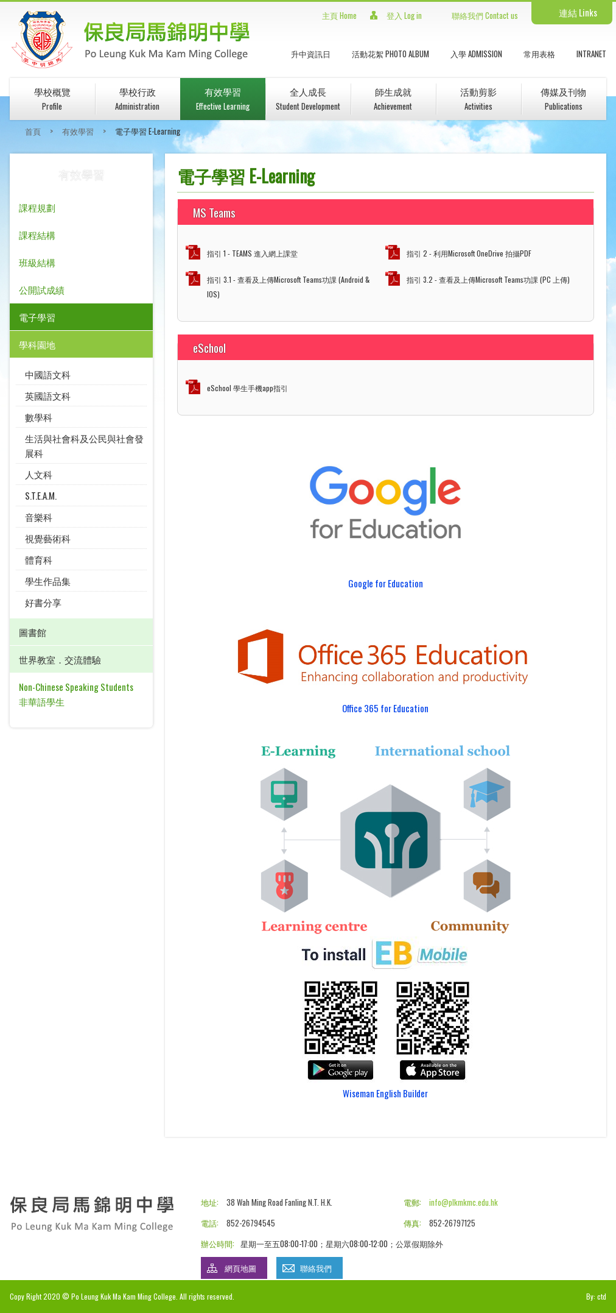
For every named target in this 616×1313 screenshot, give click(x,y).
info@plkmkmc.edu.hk (463, 1202)
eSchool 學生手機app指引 (247, 388)
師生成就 (393, 98)
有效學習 (223, 98)
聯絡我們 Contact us (485, 15)
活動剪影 (478, 98)
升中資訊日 (311, 54)
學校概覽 (52, 98)
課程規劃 (37, 207)
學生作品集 (48, 580)
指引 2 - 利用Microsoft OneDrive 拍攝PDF (469, 253)
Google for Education (385, 583)
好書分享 (43, 602)
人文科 (38, 474)
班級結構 (37, 262)
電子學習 (37, 317)
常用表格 (539, 54)
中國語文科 (48, 374)
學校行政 (137, 98)
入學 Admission (476, 54)
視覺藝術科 (48, 538)
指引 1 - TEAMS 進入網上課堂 (252, 253)
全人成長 (308, 98)
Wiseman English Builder (385, 1093)
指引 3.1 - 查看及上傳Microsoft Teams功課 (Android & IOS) (288, 286)
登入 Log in (404, 15)
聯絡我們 (316, 1268)
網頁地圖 (240, 1268)
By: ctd (596, 1296)
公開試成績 (42, 289)
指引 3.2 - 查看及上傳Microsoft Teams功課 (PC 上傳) (488, 279)
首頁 (33, 131)
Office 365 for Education (385, 708)
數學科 (38, 416)
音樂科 (38, 516)
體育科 (38, 559)
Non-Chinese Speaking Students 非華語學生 (76, 694)
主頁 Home (339, 15)
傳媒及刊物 (563, 98)
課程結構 (37, 234)
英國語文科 (48, 395)
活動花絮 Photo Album (390, 54)
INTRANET (591, 54)
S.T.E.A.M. (41, 495)
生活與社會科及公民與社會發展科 (84, 445)
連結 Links (578, 12)
